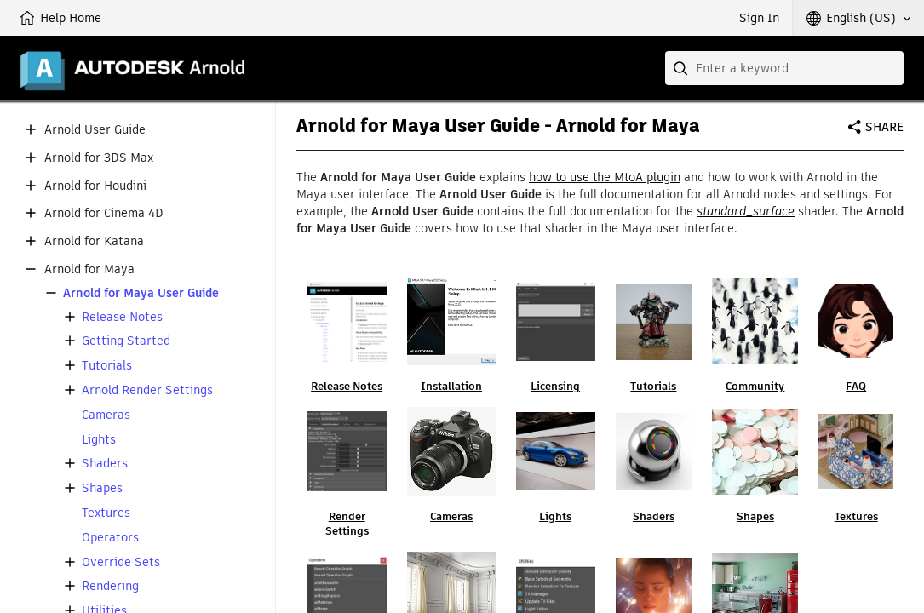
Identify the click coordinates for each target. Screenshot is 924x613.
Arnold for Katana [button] (94, 241)
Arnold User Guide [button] (95, 130)
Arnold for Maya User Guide (141, 293)
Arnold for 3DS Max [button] (98, 158)
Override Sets (121, 562)
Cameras (106, 415)
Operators (110, 537)
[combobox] (784, 68)
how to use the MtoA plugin (604, 177)
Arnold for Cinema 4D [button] (104, 213)
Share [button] (884, 127)
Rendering (110, 586)
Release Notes (122, 317)
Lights (99, 440)
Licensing (555, 386)
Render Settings (347, 523)
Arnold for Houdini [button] (95, 186)
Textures (106, 513)
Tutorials (107, 365)
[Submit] (682, 68)
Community (755, 386)
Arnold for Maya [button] (89, 269)
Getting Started (126, 341)
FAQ (856, 386)
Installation (451, 386)
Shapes (102, 488)
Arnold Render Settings (147, 390)
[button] (858, 18)
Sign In (759, 17)
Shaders (105, 463)
